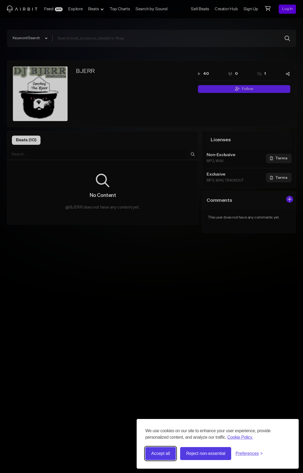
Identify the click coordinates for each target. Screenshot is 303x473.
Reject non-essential (205, 453)
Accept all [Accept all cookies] (160, 453)
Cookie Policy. (240, 437)
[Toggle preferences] (249, 453)
